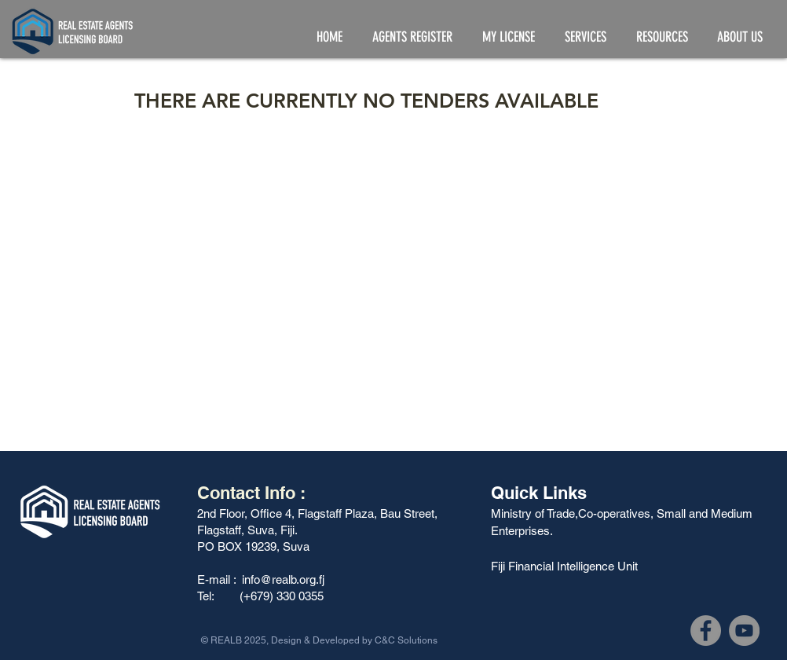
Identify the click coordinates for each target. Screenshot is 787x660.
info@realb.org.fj (283, 579)
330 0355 (301, 596)
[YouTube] (744, 630)
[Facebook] (705, 630)
